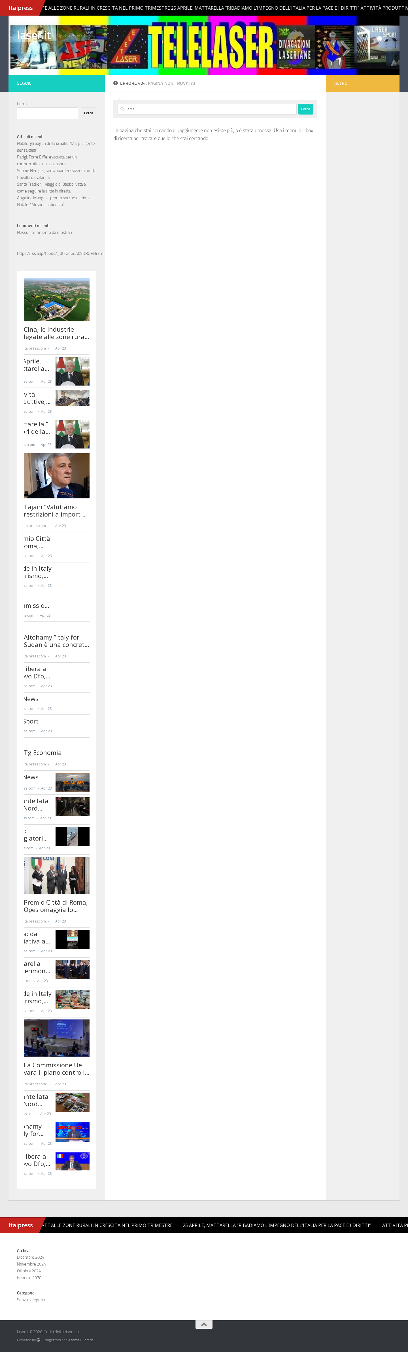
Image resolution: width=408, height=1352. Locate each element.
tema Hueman (82, 1340)
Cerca (22, 103)
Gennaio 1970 (29, 1277)
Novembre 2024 (31, 1264)
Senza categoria (31, 1299)
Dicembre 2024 (30, 1257)
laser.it (34, 35)
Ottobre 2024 (29, 1270)
